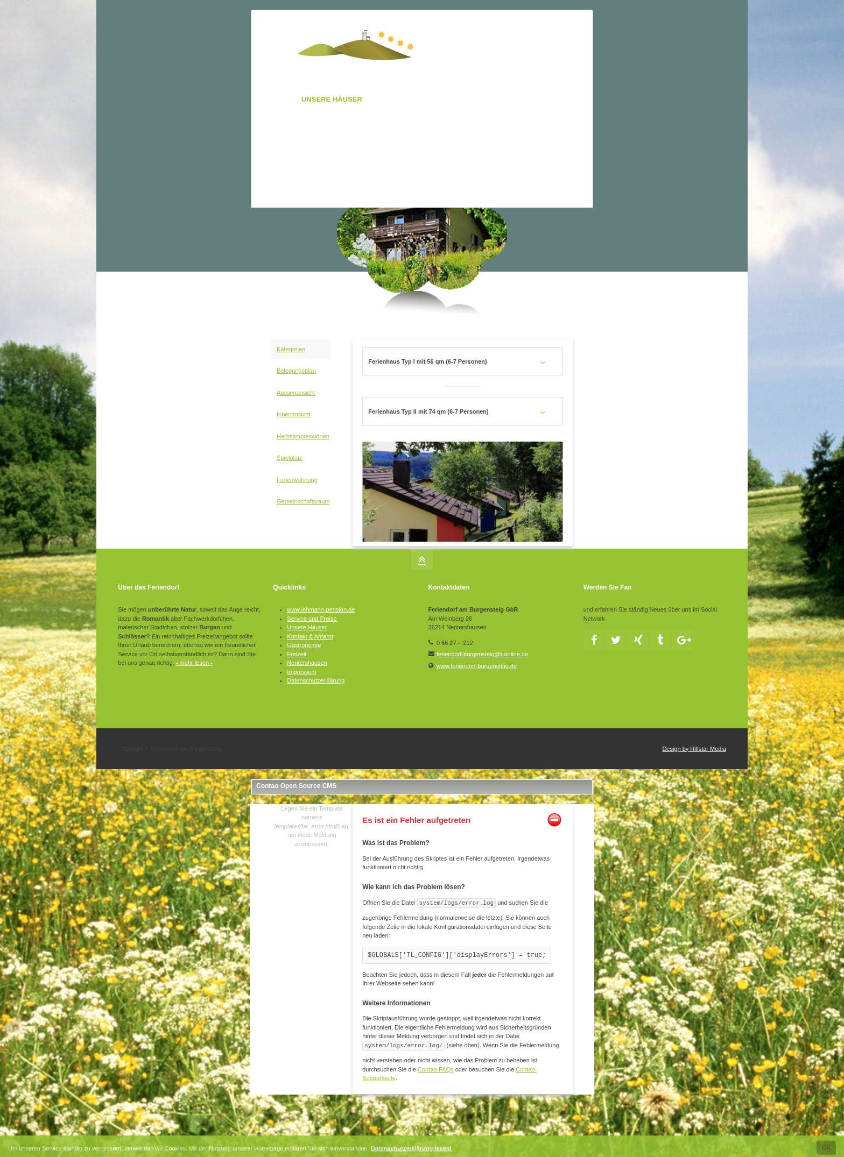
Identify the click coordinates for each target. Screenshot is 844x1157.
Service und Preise (311, 618)
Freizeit (296, 654)
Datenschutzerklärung (315, 680)
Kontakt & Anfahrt (310, 636)
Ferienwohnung (297, 480)
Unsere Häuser (307, 627)
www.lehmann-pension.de (321, 609)
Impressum (301, 672)
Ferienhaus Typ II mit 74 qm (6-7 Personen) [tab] (428, 411)
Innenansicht (293, 414)
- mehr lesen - (194, 662)
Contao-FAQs (436, 1069)
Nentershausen (307, 662)
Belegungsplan (296, 370)
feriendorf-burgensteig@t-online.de (482, 654)
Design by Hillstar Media (694, 749)
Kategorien (291, 349)
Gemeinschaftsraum (303, 501)
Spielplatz (290, 458)
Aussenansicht (296, 392)
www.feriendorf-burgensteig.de (477, 666)
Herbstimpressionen (303, 436)
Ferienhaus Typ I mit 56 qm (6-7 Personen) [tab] (427, 361)
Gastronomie (304, 645)
